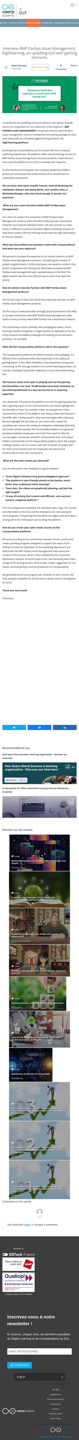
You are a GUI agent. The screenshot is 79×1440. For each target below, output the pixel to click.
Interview (33, 23)
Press (75, 23)
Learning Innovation (56, 23)
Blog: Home (8, 23)
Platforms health (55, 1414)
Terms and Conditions (55, 1399)
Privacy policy (55, 1404)
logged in (28, 1224)
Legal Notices (55, 1394)
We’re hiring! (55, 1418)
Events (21, 23)
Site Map (55, 1390)
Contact (55, 1409)
